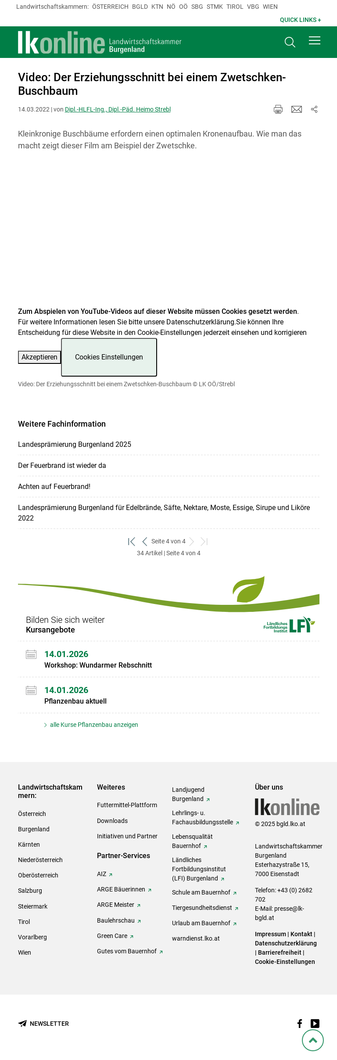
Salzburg (30, 890)
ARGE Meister (115, 904)
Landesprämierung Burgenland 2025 (74, 444)
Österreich (110, 6)
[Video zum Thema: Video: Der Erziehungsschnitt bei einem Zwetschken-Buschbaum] (168, 234)
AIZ (101, 873)
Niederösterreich (40, 859)
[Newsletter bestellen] (43, 1023)
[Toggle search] (290, 42)
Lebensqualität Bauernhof (192, 841)
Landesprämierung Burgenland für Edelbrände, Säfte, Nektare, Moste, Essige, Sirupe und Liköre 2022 (164, 512)
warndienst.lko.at (196, 938)
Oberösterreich (38, 875)
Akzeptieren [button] (39, 357)
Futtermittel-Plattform (127, 804)
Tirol (235, 6)
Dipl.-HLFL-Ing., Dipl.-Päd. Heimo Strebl (118, 109)
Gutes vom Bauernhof (127, 951)
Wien (270, 6)
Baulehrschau (116, 920)
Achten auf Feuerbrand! (54, 486)
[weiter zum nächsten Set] (191, 541)
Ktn (157, 6)
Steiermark (32, 906)
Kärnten (29, 844)
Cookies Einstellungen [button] (109, 357)
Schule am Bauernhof (201, 892)
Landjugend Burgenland (188, 794)
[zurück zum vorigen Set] (145, 541)
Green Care (112, 935)
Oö (183, 6)
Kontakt (301, 934)
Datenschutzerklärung (200, 322)
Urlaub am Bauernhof (201, 923)
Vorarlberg (32, 937)
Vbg (253, 6)
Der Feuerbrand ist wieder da (62, 465)
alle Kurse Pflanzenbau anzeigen (93, 724)
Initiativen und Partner (127, 836)
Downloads (112, 820)
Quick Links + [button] (300, 19)
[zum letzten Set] (204, 541)
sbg (197, 6)
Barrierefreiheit (279, 952)
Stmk (215, 6)
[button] (314, 40)
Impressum (270, 934)
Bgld (140, 6)
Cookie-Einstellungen (285, 961)
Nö (171, 6)
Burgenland (34, 829)
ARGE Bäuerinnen (121, 889)
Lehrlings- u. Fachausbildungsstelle (202, 817)
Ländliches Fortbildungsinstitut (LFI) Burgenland (199, 869)
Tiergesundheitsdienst (202, 907)
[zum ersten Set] (132, 541)
